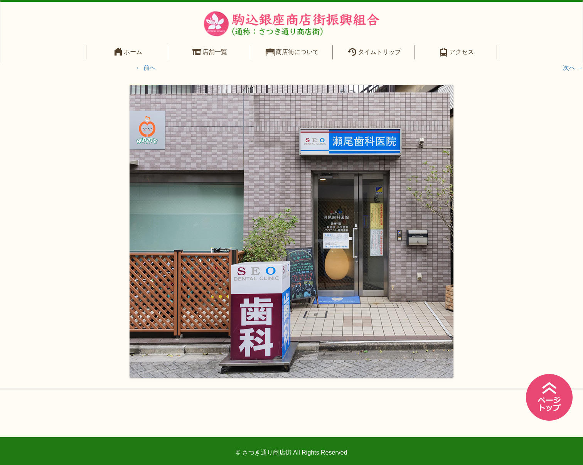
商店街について (297, 52)
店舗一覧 (214, 52)
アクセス (461, 52)
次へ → (573, 67)
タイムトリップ (379, 52)
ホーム (133, 52)
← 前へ (146, 67)
